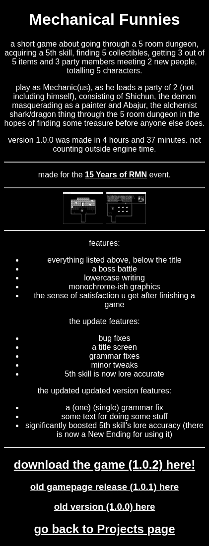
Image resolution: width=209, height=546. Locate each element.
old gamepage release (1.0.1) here (104, 487)
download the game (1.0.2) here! (104, 464)
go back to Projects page (104, 529)
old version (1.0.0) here (104, 506)
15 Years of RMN (116, 174)
